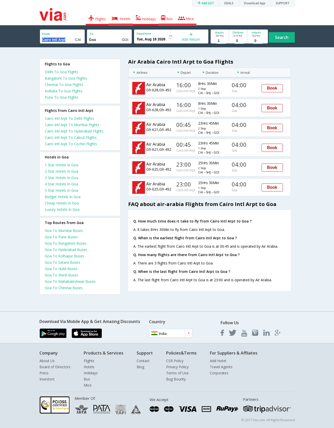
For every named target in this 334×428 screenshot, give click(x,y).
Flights (89, 360)
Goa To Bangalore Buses (65, 243)
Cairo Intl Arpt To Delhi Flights (69, 118)
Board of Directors (54, 366)
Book (272, 88)
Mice (88, 385)
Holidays (91, 373)
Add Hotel (218, 360)
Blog (140, 366)
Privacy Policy (177, 366)
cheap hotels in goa (62, 203)
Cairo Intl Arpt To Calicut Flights (71, 137)
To (91, 34)
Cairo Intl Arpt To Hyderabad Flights (74, 131)
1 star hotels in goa (61, 165)
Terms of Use (177, 373)
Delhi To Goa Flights (61, 71)
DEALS (229, 3)
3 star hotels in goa (61, 177)
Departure (144, 33)
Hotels (89, 366)
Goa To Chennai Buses (64, 287)
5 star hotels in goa (61, 190)
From (46, 34)
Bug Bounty (176, 379)
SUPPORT (282, 3)
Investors (47, 379)
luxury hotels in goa (62, 209)
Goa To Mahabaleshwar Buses (70, 281)
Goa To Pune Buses (61, 236)
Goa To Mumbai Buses (64, 230)
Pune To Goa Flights (61, 97)
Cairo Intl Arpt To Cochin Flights (71, 143)
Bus (87, 379)
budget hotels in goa (62, 196)
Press (44, 373)
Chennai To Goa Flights (64, 84)
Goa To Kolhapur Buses (64, 256)
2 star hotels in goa (61, 171)
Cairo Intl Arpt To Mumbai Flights (72, 124)
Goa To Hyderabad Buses (66, 249)
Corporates (219, 373)
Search (281, 37)
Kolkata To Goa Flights (63, 90)
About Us (47, 360)
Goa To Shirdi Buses (61, 275)
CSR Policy (174, 360)
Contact (143, 360)
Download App (254, 3)
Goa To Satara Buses (62, 262)
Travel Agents (221, 366)
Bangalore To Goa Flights (66, 78)
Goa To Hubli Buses (61, 268)
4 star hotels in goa (61, 184)
